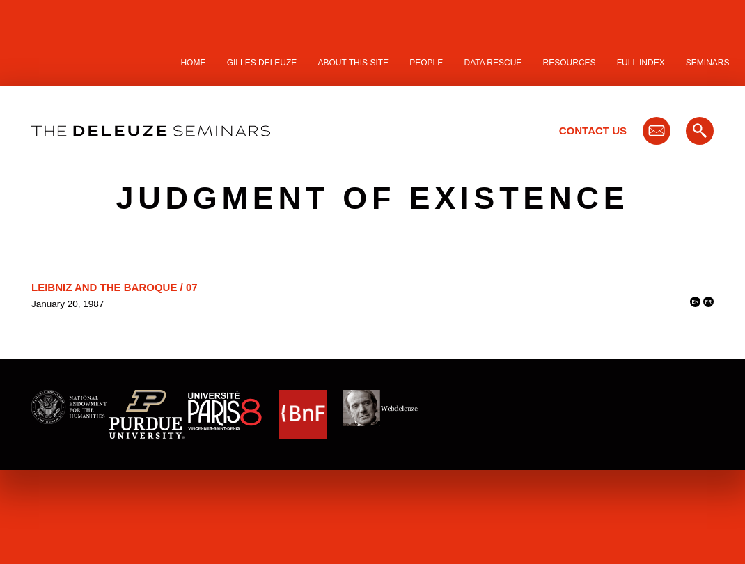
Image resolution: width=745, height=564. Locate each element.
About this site (353, 63)
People (426, 63)
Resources (569, 63)
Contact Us (593, 130)
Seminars (708, 63)
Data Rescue (493, 63)
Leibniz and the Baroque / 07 (114, 287)
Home (192, 63)
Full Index (641, 63)
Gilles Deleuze (262, 63)
